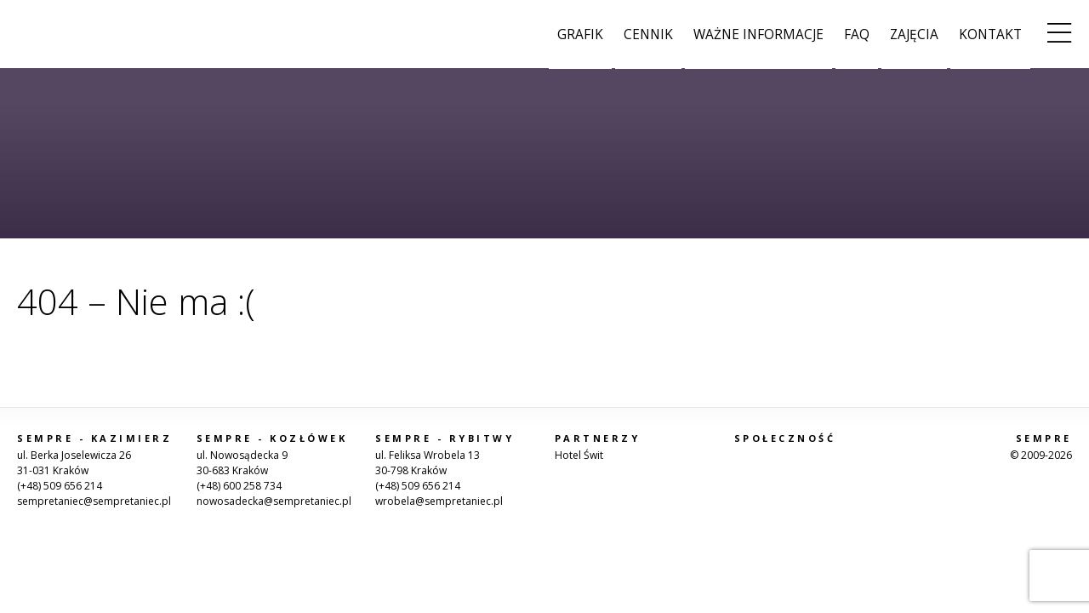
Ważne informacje (758, 34)
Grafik (580, 34)
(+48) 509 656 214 (59, 485)
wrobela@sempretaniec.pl (439, 501)
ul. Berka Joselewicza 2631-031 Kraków (74, 463)
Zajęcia (914, 34)
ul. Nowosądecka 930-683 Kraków (242, 463)
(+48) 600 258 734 (239, 485)
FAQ (856, 34)
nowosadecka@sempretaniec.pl (274, 501)
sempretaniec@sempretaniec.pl (94, 501)
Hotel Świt (579, 455)
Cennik (648, 34)
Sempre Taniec (59, 34)
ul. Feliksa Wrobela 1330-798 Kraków (427, 463)
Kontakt (990, 34)
